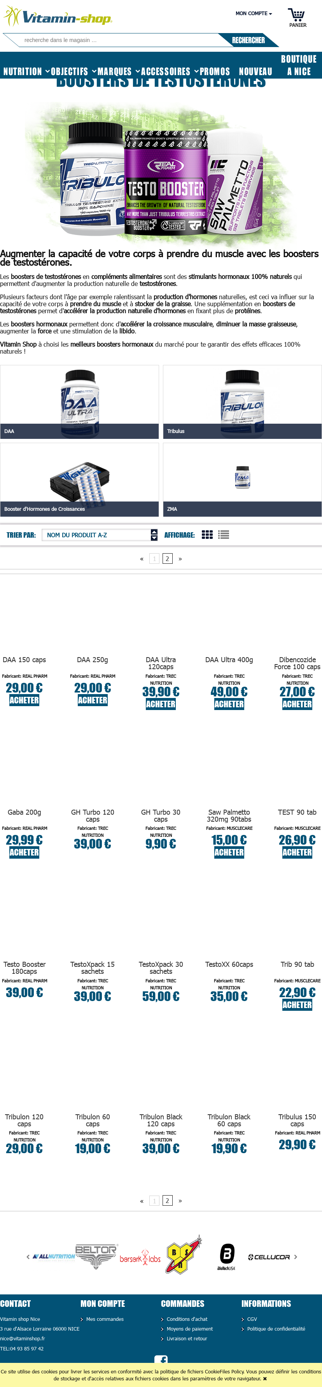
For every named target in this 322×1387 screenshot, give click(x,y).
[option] (53, 1257)
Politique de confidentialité (275, 1329)
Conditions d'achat (186, 1319)
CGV (251, 1319)
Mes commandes (104, 1319)
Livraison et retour (186, 1338)
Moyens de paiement (189, 1329)
